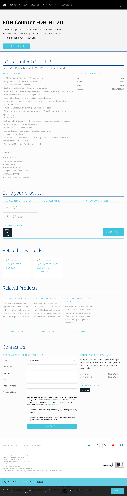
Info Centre (47, 4)
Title (5, 360)
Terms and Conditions (9, 473)
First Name (7, 367)
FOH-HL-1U (33, 68)
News (25, 4)
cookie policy (43, 492)
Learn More (17, 332)
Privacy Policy (52, 405)
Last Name (7, 373)
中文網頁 (40, 482)
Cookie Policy (32, 473)
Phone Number (9, 386)
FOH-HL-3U (8, 68)
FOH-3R (62, 68)
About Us (34, 4)
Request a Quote (113, 232)
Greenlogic (109, 465)
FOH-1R (43, 68)
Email (5, 379)
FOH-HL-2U (20, 68)
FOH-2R (53, 68)
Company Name (9, 392)
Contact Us (67, 4)
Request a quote (16, 46)
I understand (118, 491)
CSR (57, 4)
